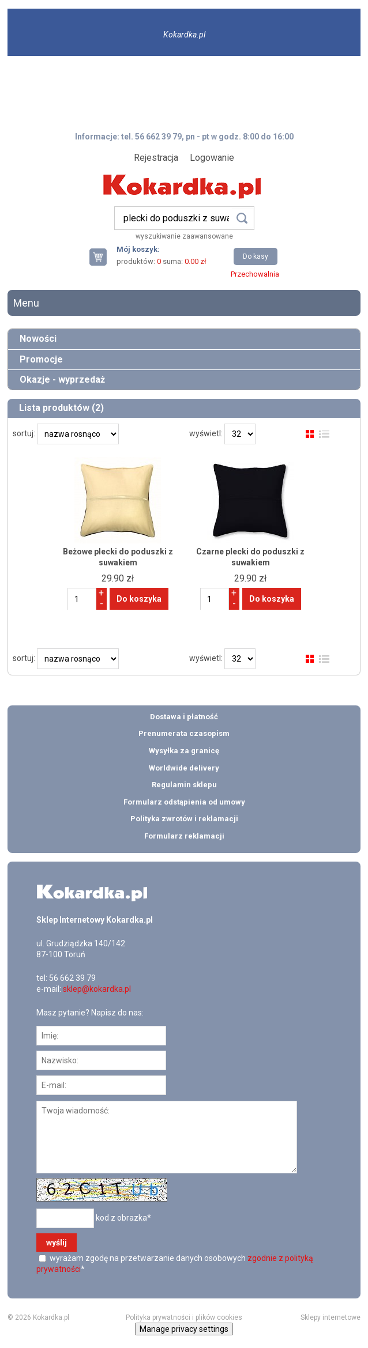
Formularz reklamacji (184, 836)
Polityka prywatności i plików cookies (184, 1317)
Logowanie (212, 157)
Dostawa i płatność (184, 716)
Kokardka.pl (184, 34)
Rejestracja (156, 157)
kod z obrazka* (123, 1217)
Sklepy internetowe (331, 1317)
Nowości (38, 338)
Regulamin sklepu (184, 784)
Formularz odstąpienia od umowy (184, 802)
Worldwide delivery (184, 768)
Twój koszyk (103, 256)
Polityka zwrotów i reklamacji (184, 818)
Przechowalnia (255, 274)
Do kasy (255, 256)
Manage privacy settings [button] (184, 1329)
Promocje (41, 359)
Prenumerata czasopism (184, 733)
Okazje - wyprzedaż (62, 379)
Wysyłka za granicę (184, 750)
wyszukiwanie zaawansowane (184, 236)
